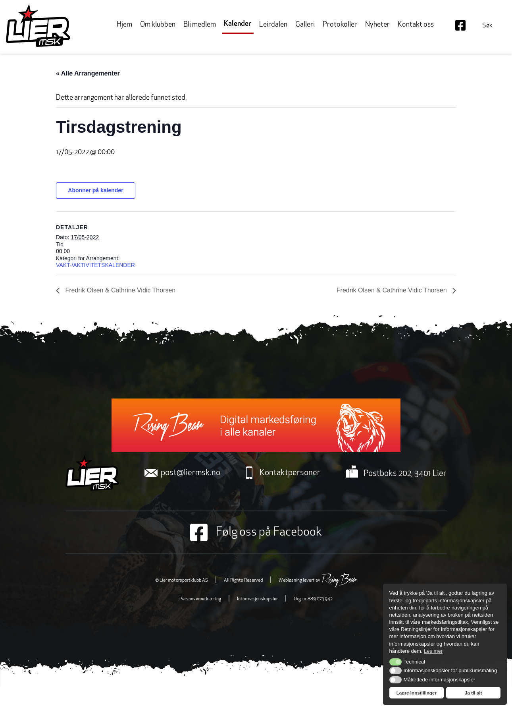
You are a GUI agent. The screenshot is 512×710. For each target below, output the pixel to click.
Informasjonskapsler (257, 599)
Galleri (305, 25)
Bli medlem (199, 25)
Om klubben (157, 25)
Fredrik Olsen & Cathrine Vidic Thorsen (119, 290)
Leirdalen (273, 25)
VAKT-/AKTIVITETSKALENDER (95, 265)
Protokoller (340, 25)
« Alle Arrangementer (88, 73)
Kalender (237, 24)
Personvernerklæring (200, 599)
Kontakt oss (416, 25)
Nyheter (377, 25)
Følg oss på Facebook (256, 532)
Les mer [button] (433, 651)
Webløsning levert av (318, 580)
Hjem (124, 25)
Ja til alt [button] (473, 692)
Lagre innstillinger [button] (417, 692)
